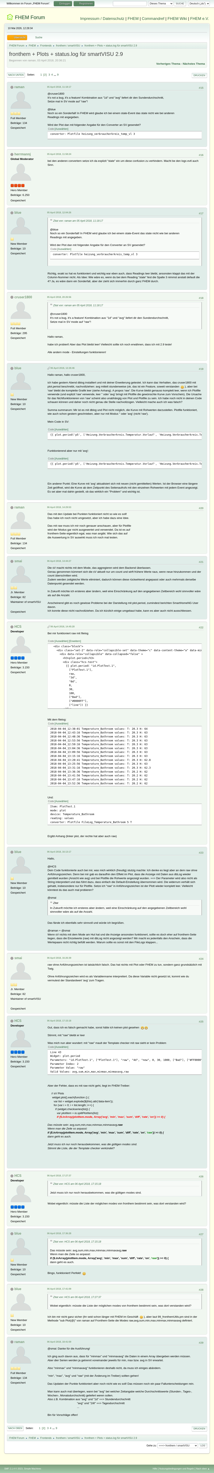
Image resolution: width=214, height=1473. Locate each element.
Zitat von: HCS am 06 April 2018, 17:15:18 (77, 1183)
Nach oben (15, 1428)
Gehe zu (151, 1445)
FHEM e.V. (199, 18)
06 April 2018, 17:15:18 (59, 1020)
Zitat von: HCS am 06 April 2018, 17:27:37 (77, 1297)
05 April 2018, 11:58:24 (59, 154)
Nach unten (15, 75)
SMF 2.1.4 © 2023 (13, 1468)
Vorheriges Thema (168, 63)
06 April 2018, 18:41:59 (59, 1341)
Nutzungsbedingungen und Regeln (176, 1468)
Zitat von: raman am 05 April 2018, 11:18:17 (78, 220)
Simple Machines (32, 1468)
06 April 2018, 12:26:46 (62, 368)
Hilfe (155, 1468)
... (55, 74)
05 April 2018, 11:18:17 (59, 87)
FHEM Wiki (177, 18)
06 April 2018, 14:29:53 (59, 507)
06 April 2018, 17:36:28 (59, 1233)
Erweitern (75, 641)
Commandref (153, 18)
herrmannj (22, 154)
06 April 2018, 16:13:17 (59, 851)
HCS (18, 626)
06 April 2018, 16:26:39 (59, 958)
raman (19, 87)
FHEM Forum (30, 17)
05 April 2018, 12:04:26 (59, 212)
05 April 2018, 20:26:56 (59, 297)
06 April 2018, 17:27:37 (59, 1175)
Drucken (199, 75)
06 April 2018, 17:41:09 (59, 1289)
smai (18, 561)
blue (17, 212)
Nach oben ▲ (203, 1468)
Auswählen (61, 128)
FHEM (133, 18)
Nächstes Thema (194, 63)
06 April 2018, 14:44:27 (59, 561)
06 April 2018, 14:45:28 (62, 626)
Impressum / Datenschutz (102, 18)
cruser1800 (23, 297)
